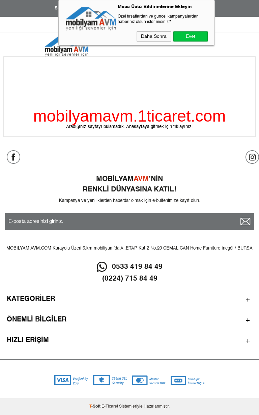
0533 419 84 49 (137, 266)
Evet (190, 36)
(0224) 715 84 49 (129, 278)
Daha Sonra (154, 36)
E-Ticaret (110, 407)
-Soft (95, 407)
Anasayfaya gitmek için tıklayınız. (159, 127)
